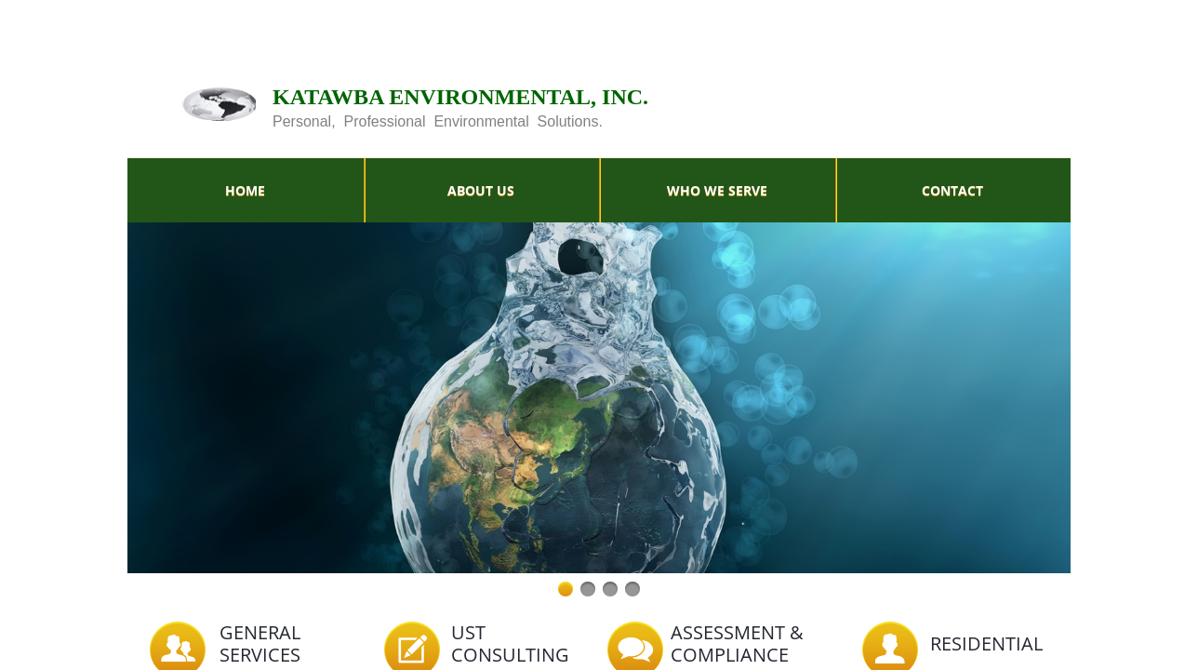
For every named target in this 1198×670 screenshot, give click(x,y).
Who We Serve (717, 190)
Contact (952, 190)
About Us (480, 190)
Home (245, 190)
